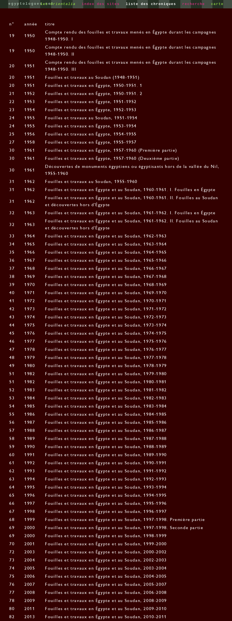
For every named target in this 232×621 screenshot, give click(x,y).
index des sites (102, 4)
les (59, 4)
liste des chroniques (152, 4)
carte (217, 4)
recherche (194, 4)
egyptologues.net (31, 4)
